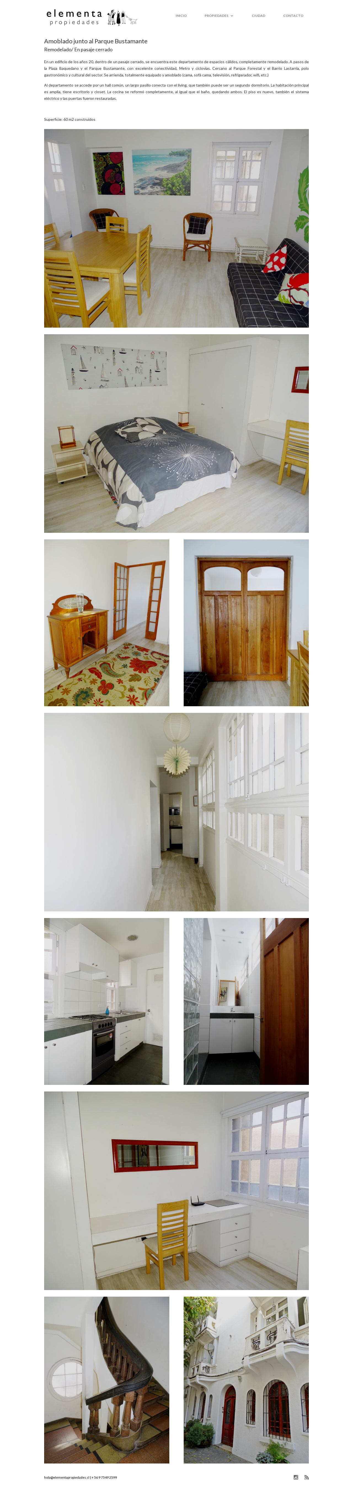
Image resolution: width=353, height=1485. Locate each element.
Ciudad (258, 16)
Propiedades (216, 16)
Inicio (181, 16)
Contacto (293, 16)
